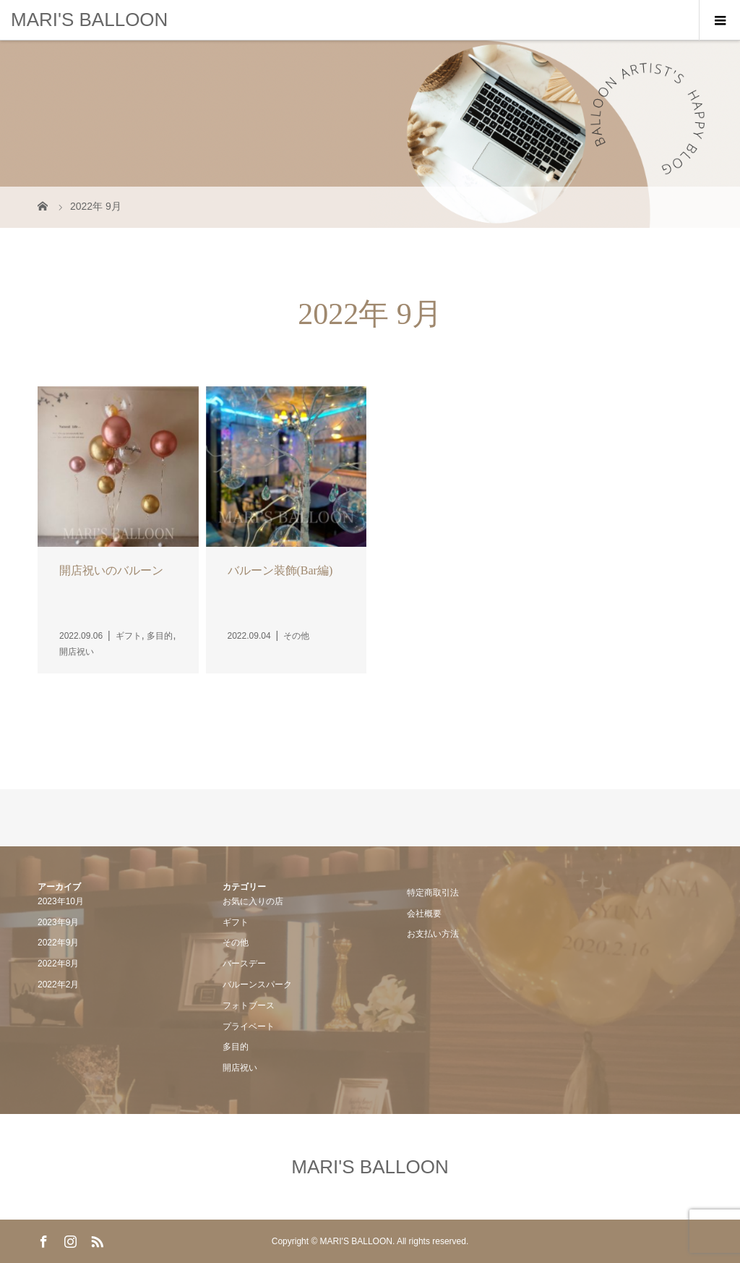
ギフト (236, 922)
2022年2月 (58, 984)
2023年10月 (61, 901)
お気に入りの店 (253, 901)
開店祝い (240, 1068)
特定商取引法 (433, 893)
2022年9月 (58, 942)
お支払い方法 (433, 934)
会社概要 (424, 914)
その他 (236, 942)
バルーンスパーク (257, 984)
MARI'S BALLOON (89, 19)
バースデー (244, 963)
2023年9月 (58, 922)
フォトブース (249, 1005)
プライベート (249, 1026)
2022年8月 (58, 963)
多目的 (236, 1047)
